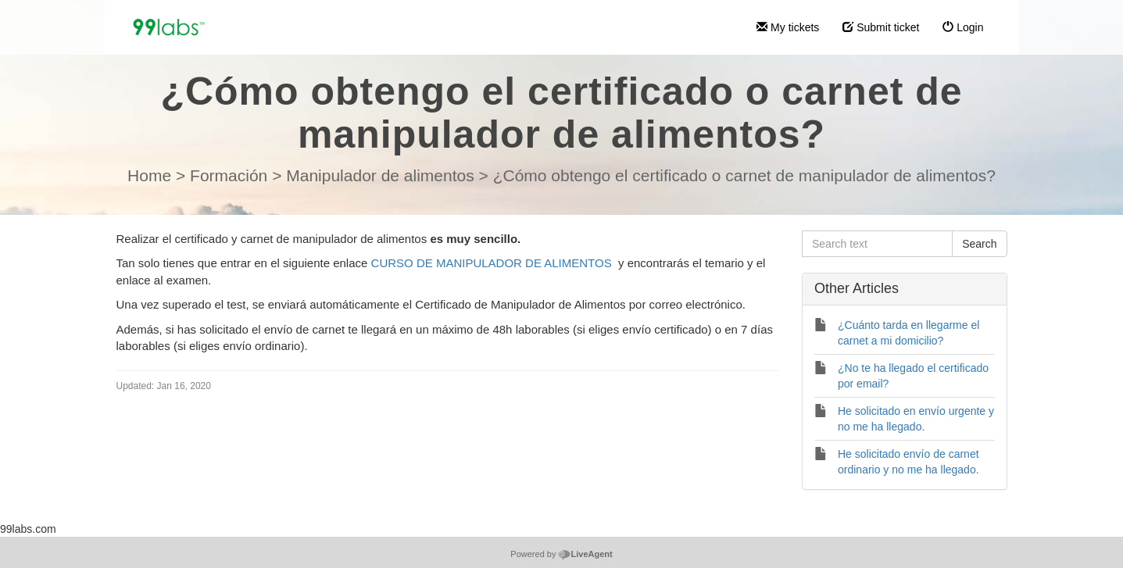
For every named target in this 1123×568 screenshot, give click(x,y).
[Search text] (877, 243)
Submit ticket (880, 27)
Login (962, 27)
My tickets (787, 27)
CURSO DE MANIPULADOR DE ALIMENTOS (491, 263)
